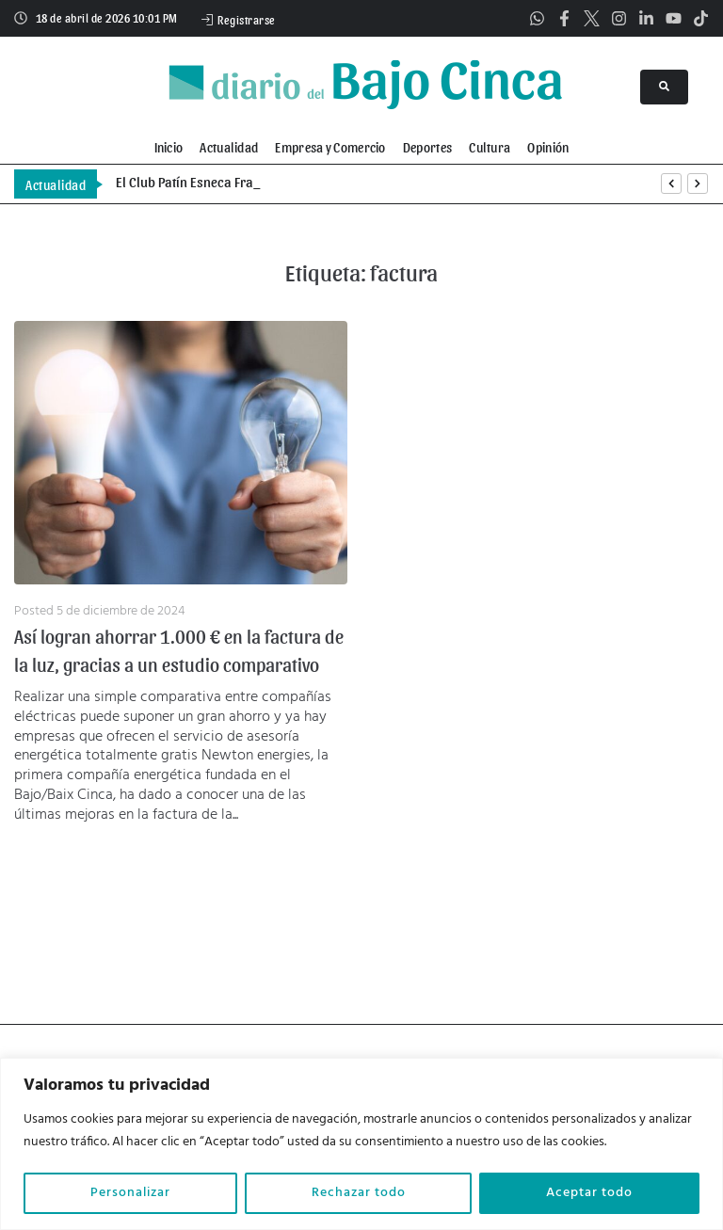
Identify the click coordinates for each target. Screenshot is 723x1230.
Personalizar (130, 1193)
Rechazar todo (359, 1193)
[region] (361, 1144)
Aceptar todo (589, 1193)
